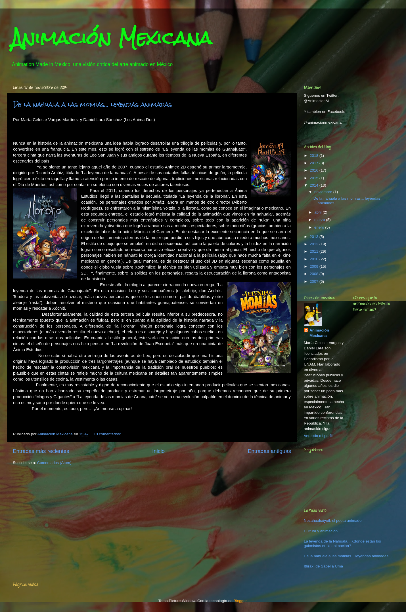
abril (318, 212)
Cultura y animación (321, 531)
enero (319, 227)
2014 (314, 185)
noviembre (323, 192)
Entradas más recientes (41, 451)
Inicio (158, 451)
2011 (314, 251)
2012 (314, 244)
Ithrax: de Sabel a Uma (323, 566)
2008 (314, 274)
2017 (314, 163)
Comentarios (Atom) (54, 463)
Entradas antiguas (269, 451)
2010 (314, 259)
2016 (314, 170)
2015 (314, 178)
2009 (314, 266)
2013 (314, 237)
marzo (320, 220)
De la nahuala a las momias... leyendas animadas (92, 104)
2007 (314, 281)
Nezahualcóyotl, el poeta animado (332, 520)
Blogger (240, 601)
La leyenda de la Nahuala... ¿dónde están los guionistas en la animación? (342, 543)
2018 (314, 155)
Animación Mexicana (111, 38)
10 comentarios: (108, 434)
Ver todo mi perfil (318, 436)
